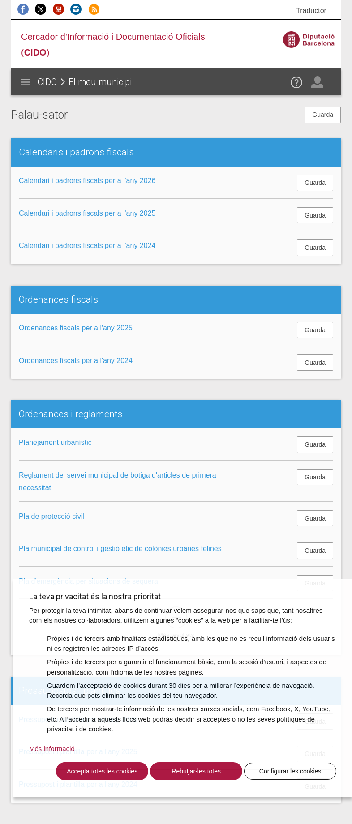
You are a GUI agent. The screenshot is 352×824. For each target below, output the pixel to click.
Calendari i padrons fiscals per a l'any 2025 (87, 213)
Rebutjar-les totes (196, 771)
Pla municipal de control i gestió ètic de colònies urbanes (120, 548)
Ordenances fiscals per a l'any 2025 (76, 328)
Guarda (322, 114)
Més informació (52, 748)
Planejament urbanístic (55, 442)
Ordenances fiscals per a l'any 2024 (76, 360)
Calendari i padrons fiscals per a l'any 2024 (87, 245)
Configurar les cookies (290, 771)
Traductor (311, 10)
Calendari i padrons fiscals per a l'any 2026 (87, 180)
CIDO (47, 82)
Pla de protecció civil (51, 516)
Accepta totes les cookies (102, 771)
